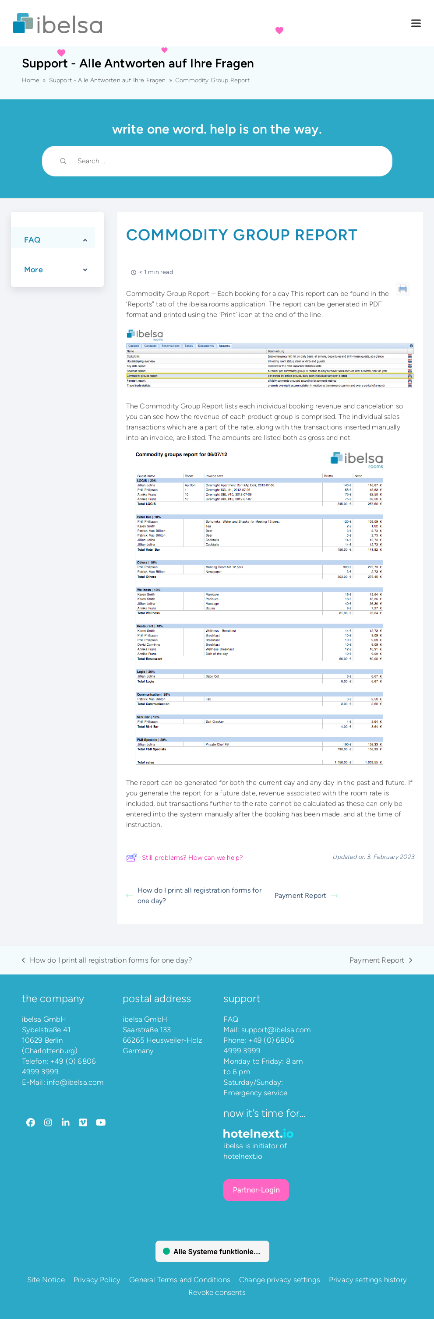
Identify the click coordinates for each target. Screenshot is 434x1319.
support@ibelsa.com (276, 1029)
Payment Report (306, 895)
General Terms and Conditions (179, 1279)
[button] (416, 23)
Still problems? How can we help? (184, 857)
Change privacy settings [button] (279, 1279)
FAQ (230, 1019)
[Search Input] (228, 161)
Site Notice (46, 1279)
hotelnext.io (242, 1156)
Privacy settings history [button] (368, 1279)
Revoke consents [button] (217, 1292)
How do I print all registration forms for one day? (193, 895)
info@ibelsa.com (75, 1082)
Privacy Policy (97, 1279)
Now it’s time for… (264, 1113)
